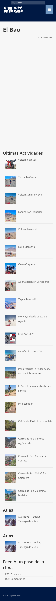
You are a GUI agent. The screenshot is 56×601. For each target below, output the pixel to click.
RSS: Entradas (13, 574)
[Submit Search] (13, 2)
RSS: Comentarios (15, 579)
